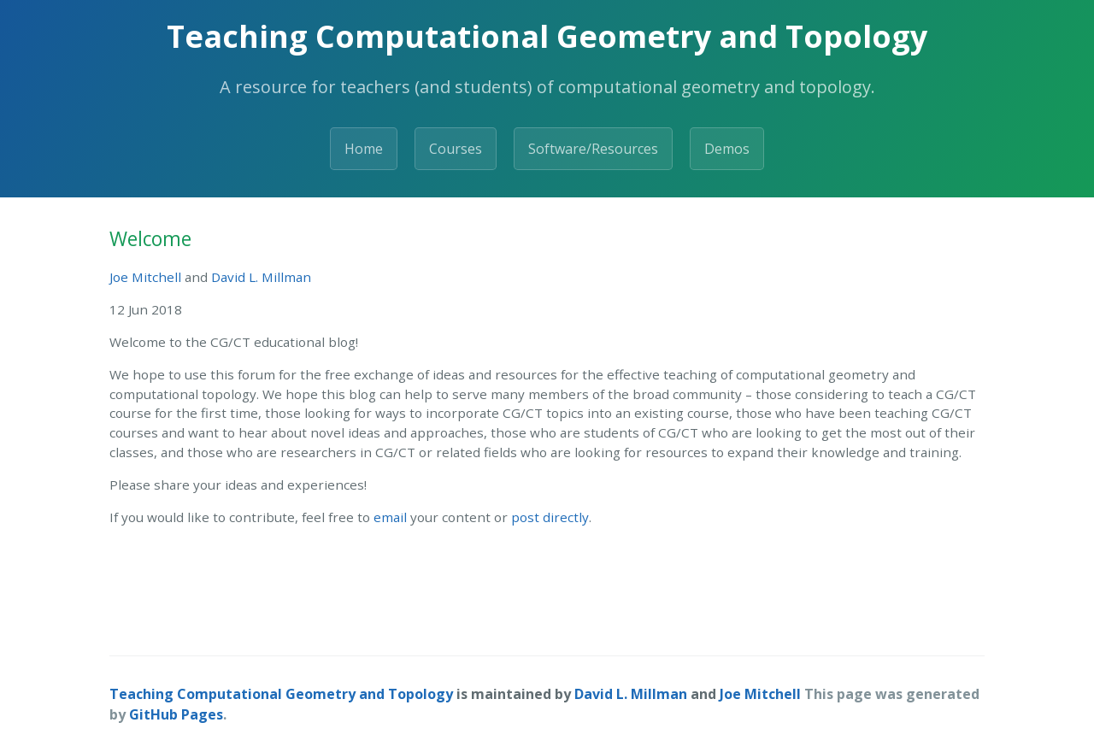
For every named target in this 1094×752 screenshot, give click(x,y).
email (390, 517)
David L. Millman (261, 276)
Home (363, 148)
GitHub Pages (176, 714)
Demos (727, 148)
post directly (550, 517)
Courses (455, 148)
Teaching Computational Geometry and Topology (281, 693)
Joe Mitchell (145, 276)
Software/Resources (593, 148)
